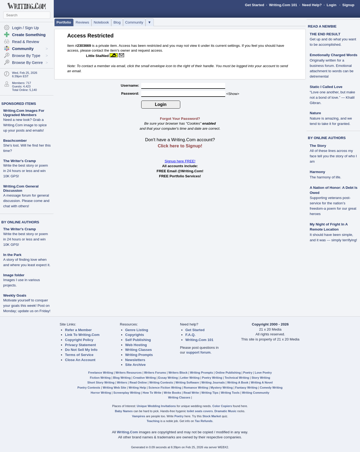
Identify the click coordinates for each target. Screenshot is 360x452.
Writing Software (187, 382)
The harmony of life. (325, 177)
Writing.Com (127, 432)
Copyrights (134, 335)
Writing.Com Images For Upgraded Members (23, 113)
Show (232, 94)
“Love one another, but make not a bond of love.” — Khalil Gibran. (332, 97)
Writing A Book (237, 382)
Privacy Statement (80, 345)
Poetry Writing (212, 377)
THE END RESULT (325, 34)
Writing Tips (210, 392)
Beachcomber (15, 141)
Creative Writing (144, 377)
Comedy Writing (271, 387)
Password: (130, 93)
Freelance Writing (100, 372)
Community (134, 22)
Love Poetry (263, 372)
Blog (117, 22)
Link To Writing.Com (82, 335)
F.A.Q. (190, 335)
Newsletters (135, 360)
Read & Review (25, 42)
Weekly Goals (14, 295)
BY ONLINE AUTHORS (20, 222)
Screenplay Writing (126, 392)
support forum (198, 352)
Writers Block (177, 372)
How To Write (152, 392)
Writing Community (255, 392)
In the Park (12, 255)
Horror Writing (101, 392)
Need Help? (311, 5)
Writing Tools (230, 392)
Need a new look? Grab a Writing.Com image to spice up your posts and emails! (25, 125)
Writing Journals (213, 382)
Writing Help (137, 387)
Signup (348, 5)
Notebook (101, 22)
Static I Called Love (326, 87)
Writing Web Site (114, 387)
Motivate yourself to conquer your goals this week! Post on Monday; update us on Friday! (26, 305)
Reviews (82, 22)
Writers (122, 382)
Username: (130, 85)
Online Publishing (228, 372)
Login (331, 5)
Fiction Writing (100, 377)
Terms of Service (79, 355)
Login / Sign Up (25, 28)
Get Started (254, 5)
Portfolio (63, 22)
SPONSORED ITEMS (18, 104)
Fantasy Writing (246, 387)
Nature (315, 113)
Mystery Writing (221, 387)
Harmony (317, 172)
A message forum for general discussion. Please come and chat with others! (26, 200)
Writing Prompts (139, 355)
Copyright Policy (79, 340)
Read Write (191, 392)
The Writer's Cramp (19, 161)
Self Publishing (138, 340)
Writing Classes (138, 350)
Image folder (13, 275)
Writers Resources (129, 372)
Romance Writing (196, 387)
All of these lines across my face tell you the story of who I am (333, 156)
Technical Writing (237, 377)
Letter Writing (190, 377)
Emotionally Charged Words (333, 55)
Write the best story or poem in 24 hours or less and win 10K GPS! (25, 170)
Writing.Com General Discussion (21, 188)
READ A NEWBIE (322, 26)
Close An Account (80, 360)
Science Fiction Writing (164, 387)
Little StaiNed (97, 56)
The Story (318, 146)
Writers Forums (155, 372)
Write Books (172, 392)
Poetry (247, 372)
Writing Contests (161, 382)
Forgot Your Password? (180, 119)
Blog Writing (122, 377)
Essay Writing (168, 377)
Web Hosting (136, 345)
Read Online (138, 382)
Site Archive (135, 365)
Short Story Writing (100, 382)
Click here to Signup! (180, 145)
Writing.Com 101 (283, 5)
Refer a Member (78, 330)
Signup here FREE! (180, 161)
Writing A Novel (262, 382)
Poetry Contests (89, 387)
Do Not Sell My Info (81, 350)
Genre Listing (136, 330)
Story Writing (260, 377)
